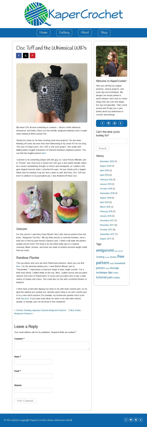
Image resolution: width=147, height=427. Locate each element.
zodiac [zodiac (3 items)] (116, 277)
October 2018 (106, 188)
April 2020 (104, 170)
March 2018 (105, 207)
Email (17, 371)
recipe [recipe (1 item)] (107, 268)
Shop (104, 33)
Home (43, 33)
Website (18, 385)
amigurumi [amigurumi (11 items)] (105, 250)
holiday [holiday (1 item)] (112, 264)
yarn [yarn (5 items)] (110, 277)
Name (17, 356)
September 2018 (107, 193)
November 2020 (107, 161)
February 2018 (106, 211)
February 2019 (106, 179)
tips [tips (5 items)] (110, 272)
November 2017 (107, 225)
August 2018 (105, 197)
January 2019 (105, 184)
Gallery (64, 33)
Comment (19, 338)
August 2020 (105, 166)
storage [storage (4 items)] (114, 268)
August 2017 (105, 238)
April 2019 (104, 175)
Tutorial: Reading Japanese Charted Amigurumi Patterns (40, 310)
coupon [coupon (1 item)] (107, 257)
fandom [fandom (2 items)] (113, 257)
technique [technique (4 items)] (101, 273)
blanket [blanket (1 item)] (120, 251)
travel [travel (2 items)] (115, 272)
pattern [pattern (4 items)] (100, 268)
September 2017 (107, 234)
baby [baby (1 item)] (115, 251)
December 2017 (107, 220)
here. (44, 153)
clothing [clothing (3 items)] (100, 257)
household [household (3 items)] (120, 263)
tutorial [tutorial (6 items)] (101, 277)
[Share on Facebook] (19, 55)
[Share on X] (25, 55)
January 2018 (105, 216)
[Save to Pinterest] (32, 55)
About (85, 33)
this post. (25, 298)
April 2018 (104, 202)
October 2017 (106, 229)
